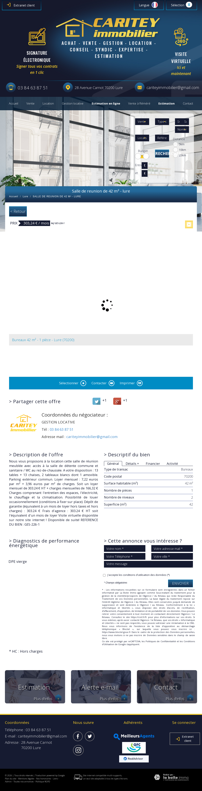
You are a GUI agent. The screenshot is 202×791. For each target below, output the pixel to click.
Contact (188, 103)
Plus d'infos (47, 698)
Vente (30, 103)
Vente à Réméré (139, 103)
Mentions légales (26, 778)
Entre (137, 165)
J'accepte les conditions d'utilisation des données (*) (139, 575)
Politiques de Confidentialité (161, 641)
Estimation (166, 103)
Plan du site (10, 778)
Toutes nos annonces (24, 781)
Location (48, 103)
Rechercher (162, 153)
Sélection (177, 5)
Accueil (13, 103)
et (136, 173)
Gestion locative (72, 103)
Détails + (132, 463)
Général (113, 463)
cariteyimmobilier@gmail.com (173, 87)
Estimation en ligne (106, 103)
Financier (153, 463)
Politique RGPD (43, 781)
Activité (172, 463)
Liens (55, 778)
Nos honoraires (43, 778)
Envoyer (180, 583)
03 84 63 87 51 (61, 429)
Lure (25, 196)
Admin (8, 781)
